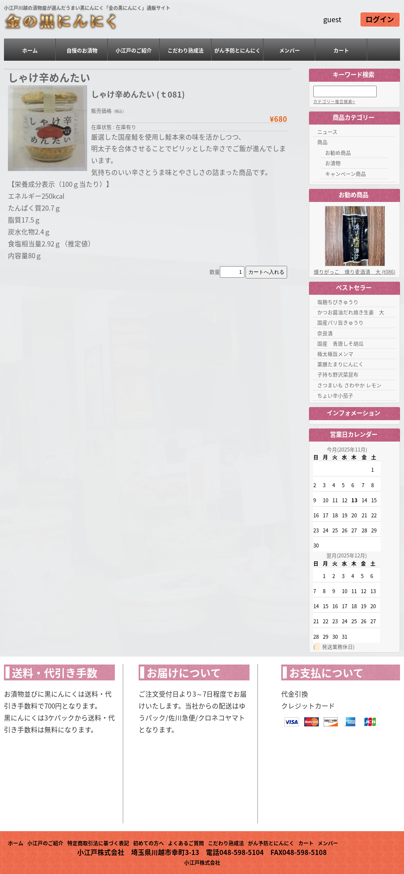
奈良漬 (325, 333)
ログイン (380, 20)
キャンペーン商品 (345, 173)
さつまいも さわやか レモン (349, 385)
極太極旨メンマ (335, 353)
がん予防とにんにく (237, 50)
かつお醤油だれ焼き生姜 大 (350, 312)
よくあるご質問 (186, 843)
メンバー (289, 50)
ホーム (30, 50)
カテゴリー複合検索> (334, 101)
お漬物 (333, 163)
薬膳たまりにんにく (340, 364)
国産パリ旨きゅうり (340, 322)
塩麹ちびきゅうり (337, 301)
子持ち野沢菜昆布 (337, 374)
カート (341, 50)
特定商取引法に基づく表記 (98, 843)
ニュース (327, 131)
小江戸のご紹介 (134, 50)
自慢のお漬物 (82, 50)
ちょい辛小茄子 (335, 395)
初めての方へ (148, 843)
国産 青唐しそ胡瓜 (340, 343)
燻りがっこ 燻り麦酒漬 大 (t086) (354, 271)
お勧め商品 (338, 152)
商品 (322, 142)
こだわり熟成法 (186, 50)
